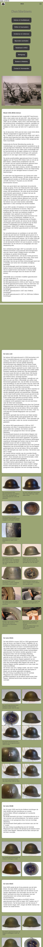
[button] (40, 4)
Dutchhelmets (21, 11)
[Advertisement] (21, 325)
